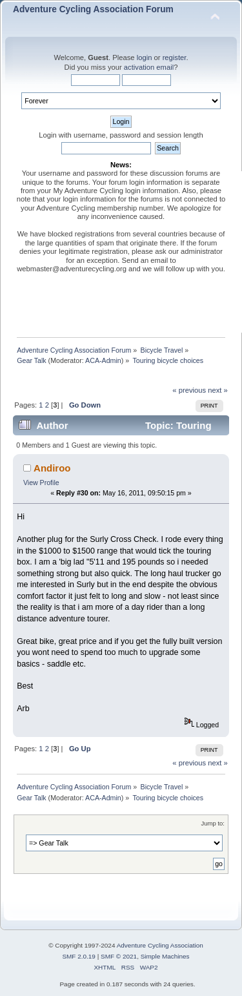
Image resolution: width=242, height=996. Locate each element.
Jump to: (213, 823)
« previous (189, 390)
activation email (149, 67)
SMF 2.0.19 (79, 956)
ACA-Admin (103, 360)
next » (218, 390)
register (175, 57)
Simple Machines (165, 956)
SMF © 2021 (119, 956)
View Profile (41, 482)
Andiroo (52, 467)
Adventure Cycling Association (160, 945)
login (144, 57)
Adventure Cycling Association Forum (93, 9)
